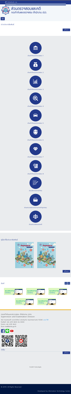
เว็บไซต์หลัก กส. (11, 2)
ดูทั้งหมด (66, 30)
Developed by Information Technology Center (54, 391)
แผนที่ (45, 320)
